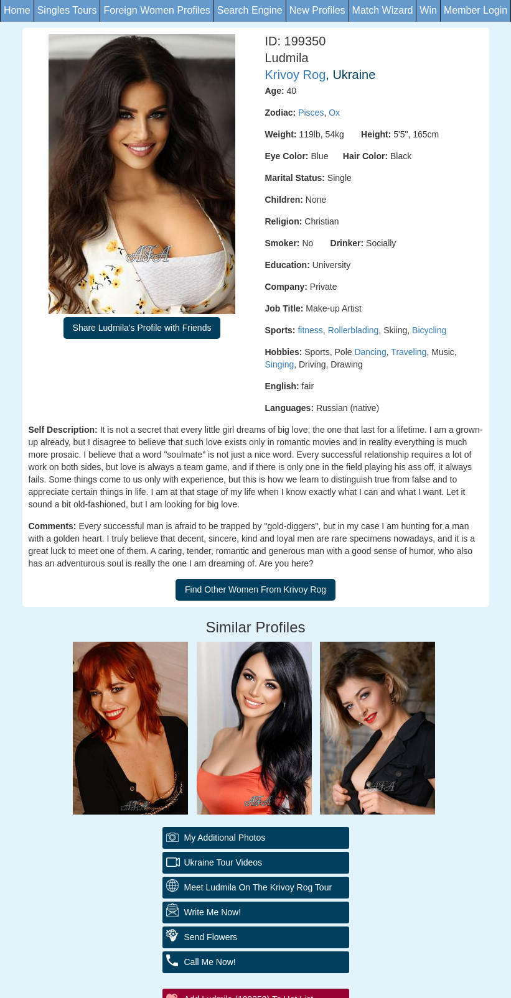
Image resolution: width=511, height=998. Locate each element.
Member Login (475, 10)
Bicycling (429, 330)
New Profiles (317, 10)
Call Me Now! (210, 962)
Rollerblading (353, 330)
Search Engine (250, 10)
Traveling (408, 352)
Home (17, 10)
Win (428, 10)
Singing (279, 364)
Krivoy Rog (295, 74)
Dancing (370, 352)
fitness (310, 330)
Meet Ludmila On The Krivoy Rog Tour (258, 887)
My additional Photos (225, 838)
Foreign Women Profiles (156, 10)
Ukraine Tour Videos (223, 862)
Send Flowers (211, 937)
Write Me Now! (212, 912)
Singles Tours (67, 10)
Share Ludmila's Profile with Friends (142, 328)
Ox (334, 113)
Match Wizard (382, 10)
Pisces (311, 113)
